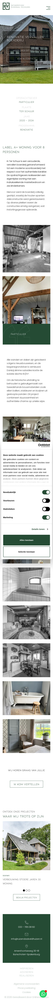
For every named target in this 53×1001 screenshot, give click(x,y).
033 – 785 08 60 (26, 927)
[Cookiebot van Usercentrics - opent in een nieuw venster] (38, 445)
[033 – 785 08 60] (26, 922)
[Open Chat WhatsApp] (43, 994)
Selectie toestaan (26, 552)
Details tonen (38, 529)
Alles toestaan (26, 540)
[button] (24, 890)
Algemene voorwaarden (26, 984)
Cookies (26, 992)
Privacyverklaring (26, 988)
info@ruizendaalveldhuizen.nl (26, 938)
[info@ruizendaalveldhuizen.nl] (26, 934)
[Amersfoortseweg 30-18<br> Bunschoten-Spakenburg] (26, 946)
